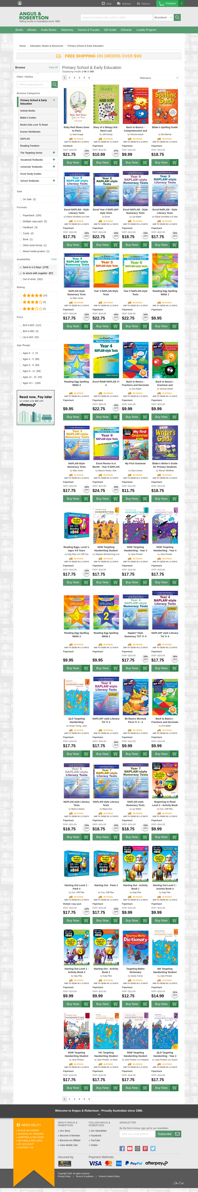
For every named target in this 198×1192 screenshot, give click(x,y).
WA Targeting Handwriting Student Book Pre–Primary (165, 972)
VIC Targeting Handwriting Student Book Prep (106, 1056)
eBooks (31, 29)
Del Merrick (166, 134)
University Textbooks (31, 166)
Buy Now (78, 162)
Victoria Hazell (136, 134)
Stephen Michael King (105, 554)
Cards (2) (27, 233)
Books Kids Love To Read (34, 124)
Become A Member (70, 1135)
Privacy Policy (64, 1176)
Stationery (67, 29)
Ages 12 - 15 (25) (31, 377)
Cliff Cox (84, 554)
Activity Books (27, 110)
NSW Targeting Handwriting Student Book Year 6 (106, 550)
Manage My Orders (31, 1133)
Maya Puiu (107, 809)
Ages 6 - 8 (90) (29, 365)
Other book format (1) (33, 245)
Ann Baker (136, 389)
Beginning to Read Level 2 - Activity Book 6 (165, 805)
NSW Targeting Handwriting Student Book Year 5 (76, 1056)
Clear (54, 259)
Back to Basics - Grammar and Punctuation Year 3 (165, 385)
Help (106, 3)
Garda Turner (137, 976)
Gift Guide (110, 29)
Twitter (94, 1145)
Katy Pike (71, 554)
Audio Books (48, 29)
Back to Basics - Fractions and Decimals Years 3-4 (164, 722)
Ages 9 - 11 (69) (30, 371)
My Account (26, 1144)
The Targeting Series (31, 152)
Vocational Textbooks (31, 159)
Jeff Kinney (107, 134)
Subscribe (169, 1134)
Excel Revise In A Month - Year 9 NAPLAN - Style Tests (106, 467)
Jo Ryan (114, 1060)
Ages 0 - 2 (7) (29, 353)
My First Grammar (135, 463)
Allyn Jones (78, 298)
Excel (107, 217)
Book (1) (26, 239)
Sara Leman (136, 470)
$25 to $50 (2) (29, 331)
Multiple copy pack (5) (33, 221)
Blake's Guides (28, 117)
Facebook (96, 1135)
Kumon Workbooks (30, 131)
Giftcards (126, 29)
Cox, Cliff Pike (166, 809)
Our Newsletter (99, 1130)
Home (22, 45)
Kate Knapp (78, 134)
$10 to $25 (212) (30, 325)
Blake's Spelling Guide (165, 127)
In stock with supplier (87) (36, 273)
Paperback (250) (30, 215)
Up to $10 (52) (29, 337)
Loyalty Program (147, 29)
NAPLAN (25, 138)
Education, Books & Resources (46, 45)
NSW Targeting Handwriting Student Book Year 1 (135, 1056)
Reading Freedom (29, 145)
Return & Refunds (30, 1140)
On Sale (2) (28, 199)
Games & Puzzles (89, 29)
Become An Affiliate (70, 1140)
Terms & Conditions (85, 1176)
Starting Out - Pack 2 (106, 885)
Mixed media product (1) (34, 251)
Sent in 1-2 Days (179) (34, 267)
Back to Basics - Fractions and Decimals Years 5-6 (135, 385)
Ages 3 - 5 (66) (29, 359)
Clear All (53, 67)
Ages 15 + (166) (30, 383)
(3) (33, 302)
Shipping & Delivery (31, 1137)
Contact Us (25, 1147)
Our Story (65, 1130)
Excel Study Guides (30, 173)
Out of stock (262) (31, 279)
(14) (33, 295)
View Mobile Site (69, 1145)
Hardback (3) (29, 227)
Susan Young (75, 726)
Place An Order (28, 1130)
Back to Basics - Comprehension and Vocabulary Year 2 (135, 130)
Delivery (123, 3)
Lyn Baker (136, 217)
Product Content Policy (109, 1176)
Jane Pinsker (137, 554)
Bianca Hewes (105, 470)
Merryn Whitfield (166, 470)
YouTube (95, 1140)
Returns (143, 3)
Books (19, 29)
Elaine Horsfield (73, 217)
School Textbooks (29, 180)
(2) (33, 308)
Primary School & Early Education (86, 45)
